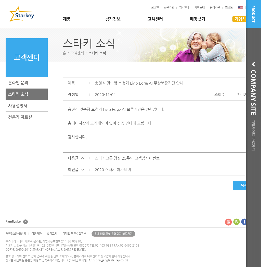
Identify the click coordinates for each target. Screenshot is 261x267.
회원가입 (169, 7)
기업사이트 (244, 19)
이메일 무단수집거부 (74, 233)
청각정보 (113, 19)
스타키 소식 (18, 94)
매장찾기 (197, 19)
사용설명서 (17, 105)
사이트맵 (199, 7)
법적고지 (52, 233)
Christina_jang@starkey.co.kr (108, 260)
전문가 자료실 (20, 117)
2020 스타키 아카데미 (113, 169)
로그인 (155, 7)
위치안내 (184, 7)
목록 (244, 185)
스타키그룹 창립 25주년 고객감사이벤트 (127, 158)
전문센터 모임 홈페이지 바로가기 (114, 234)
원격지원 (215, 7)
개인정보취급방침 (16, 233)
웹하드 (229, 7)
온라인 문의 (18, 82)
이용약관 (36, 233)
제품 (67, 19)
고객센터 (155, 19)
